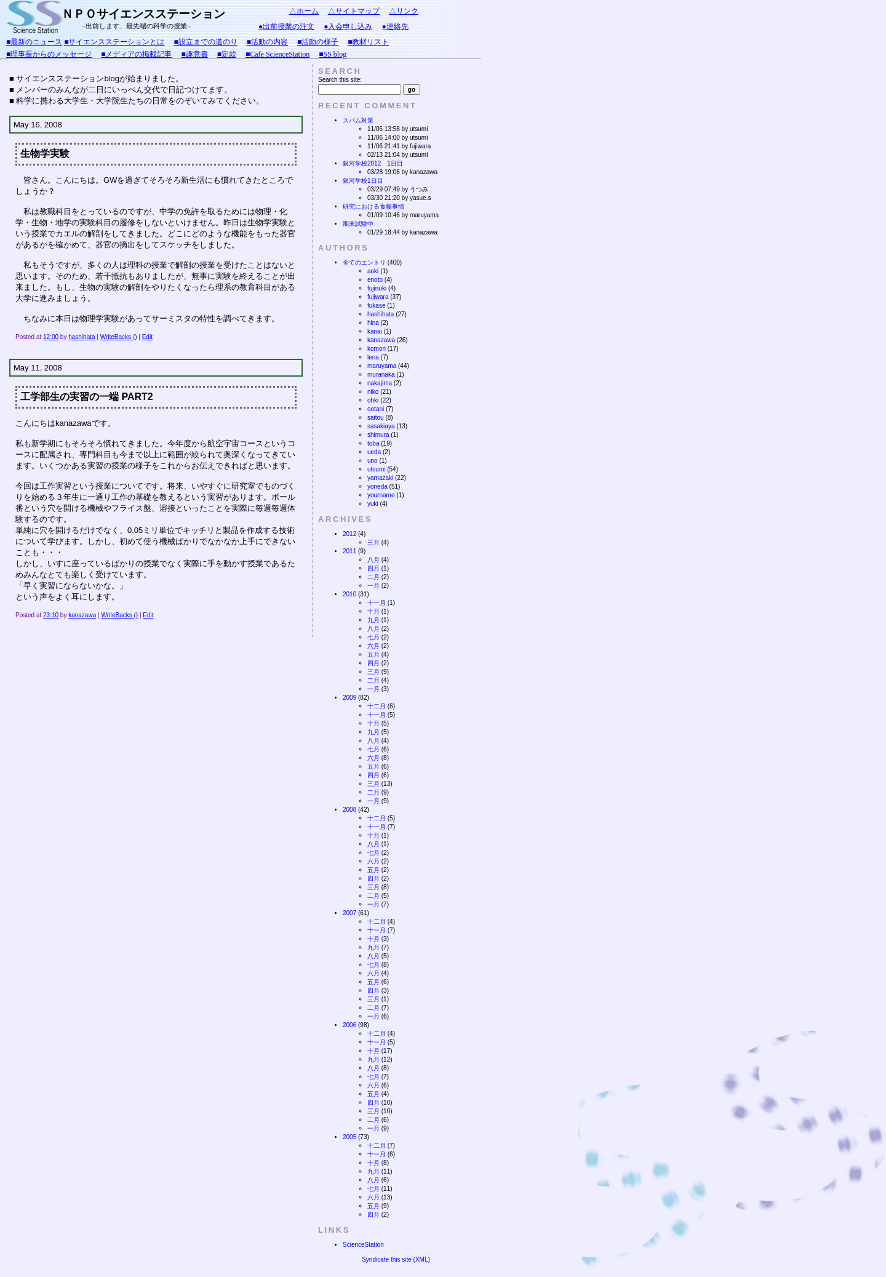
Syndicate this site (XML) (396, 1259)
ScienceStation (363, 1244)
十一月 (376, 602)
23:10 (50, 615)
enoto (375, 279)
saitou (375, 417)
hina (373, 322)
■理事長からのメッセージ (49, 54)
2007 (349, 913)
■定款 (226, 54)
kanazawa (82, 615)
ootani (375, 409)
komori (376, 348)
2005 (349, 1137)
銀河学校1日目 (363, 180)
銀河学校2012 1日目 (373, 163)
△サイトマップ (354, 11)
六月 (373, 646)
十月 (373, 611)
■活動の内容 (267, 42)
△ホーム (304, 11)
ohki (372, 400)
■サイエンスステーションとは (114, 42)
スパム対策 (358, 120)
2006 (349, 1025)
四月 (373, 568)
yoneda (377, 486)
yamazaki (380, 477)
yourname (380, 495)
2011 (349, 551)
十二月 (376, 706)
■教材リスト (368, 42)
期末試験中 (358, 223)
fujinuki (376, 288)
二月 (373, 577)
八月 (373, 559)
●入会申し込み (348, 26)
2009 (349, 697)
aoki (372, 271)
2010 (349, 594)
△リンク (403, 11)
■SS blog (332, 54)
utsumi (376, 469)
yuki (372, 503)
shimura (378, 434)
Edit (147, 337)
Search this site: (340, 79)
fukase (376, 305)
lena (373, 357)
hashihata (81, 337)
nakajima (379, 383)
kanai (374, 331)
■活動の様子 (317, 42)
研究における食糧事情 (373, 206)
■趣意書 (195, 54)
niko (372, 391)
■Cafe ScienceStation (277, 54)
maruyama (381, 365)
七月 (373, 637)
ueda (374, 452)
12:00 (50, 337)
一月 (373, 585)
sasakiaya (380, 426)
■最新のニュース (34, 42)
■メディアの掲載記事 (136, 54)
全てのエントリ (364, 262)
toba (373, 443)
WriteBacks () (118, 337)
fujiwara (377, 297)
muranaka (380, 374)
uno (372, 460)
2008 (349, 809)
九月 (373, 620)
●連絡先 (395, 26)
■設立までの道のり (205, 42)
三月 (373, 542)
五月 (373, 654)
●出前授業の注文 (286, 26)
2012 (349, 533)
